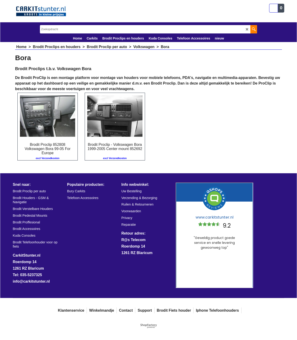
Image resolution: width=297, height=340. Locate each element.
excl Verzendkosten (47, 158)
